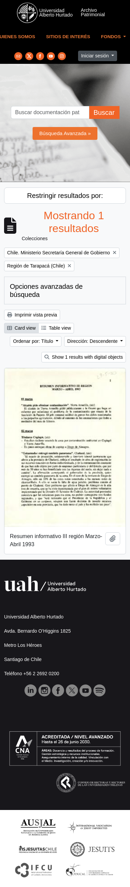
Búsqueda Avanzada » (65, 133)
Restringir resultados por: (65, 195)
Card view (21, 328)
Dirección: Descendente (93, 341)
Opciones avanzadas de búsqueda (46, 290)
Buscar (103, 112)
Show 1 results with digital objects (83, 357)
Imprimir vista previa (32, 315)
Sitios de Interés (68, 36)
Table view (56, 328)
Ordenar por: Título (33, 341)
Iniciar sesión (95, 55)
